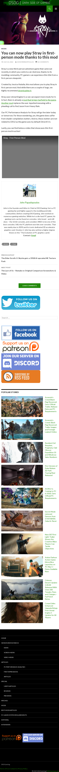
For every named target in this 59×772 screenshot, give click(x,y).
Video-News (9, 657)
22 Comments (43, 62)
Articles (4, 662)
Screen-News (9, 652)
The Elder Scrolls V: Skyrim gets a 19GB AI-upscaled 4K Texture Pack (29, 258)
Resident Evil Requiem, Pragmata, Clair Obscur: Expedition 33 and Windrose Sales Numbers (51, 450)
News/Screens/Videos (10, 643)
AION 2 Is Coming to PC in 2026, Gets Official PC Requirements (51, 493)
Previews (7, 696)
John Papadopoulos (25, 62)
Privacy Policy (22, 769)
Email (33, 235)
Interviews (5, 725)
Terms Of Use (5, 769)
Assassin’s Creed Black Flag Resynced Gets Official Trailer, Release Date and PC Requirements (51, 404)
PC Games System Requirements (14, 715)
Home (3, 638)
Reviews (7, 691)
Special (4, 681)
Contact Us (14, 769)
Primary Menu (56, 9)
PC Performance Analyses (14, 667)
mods (6, 244)
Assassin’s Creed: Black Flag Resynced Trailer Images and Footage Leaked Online (51, 426)
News (6, 648)
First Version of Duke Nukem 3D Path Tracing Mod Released (51, 470)
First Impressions (11, 672)
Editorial (5, 720)
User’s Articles (10, 686)
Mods (3, 49)
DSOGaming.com (53, 771)
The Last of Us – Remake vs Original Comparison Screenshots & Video (29, 270)
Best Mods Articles (9, 710)
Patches (4, 701)
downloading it (24, 90)
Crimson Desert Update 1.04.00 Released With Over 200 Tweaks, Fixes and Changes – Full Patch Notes (51, 589)
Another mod (7, 103)
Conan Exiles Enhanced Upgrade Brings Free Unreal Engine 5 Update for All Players (51, 610)
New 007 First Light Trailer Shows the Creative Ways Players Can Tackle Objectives (51, 541)
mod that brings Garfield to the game (39, 100)
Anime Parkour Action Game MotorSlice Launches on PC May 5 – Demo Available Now (51, 564)
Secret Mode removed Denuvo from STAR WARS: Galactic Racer (51, 516)
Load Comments (29, 286)
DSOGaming (5, 764)
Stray (14, 244)
